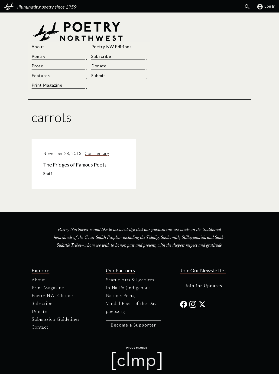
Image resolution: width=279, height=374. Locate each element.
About (149, 25)
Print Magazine (158, 64)
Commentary (97, 132)
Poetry (150, 35)
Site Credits (178, 366)
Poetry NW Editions (218, 25)
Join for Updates (203, 264)
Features (152, 54)
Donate (205, 45)
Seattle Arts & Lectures (130, 259)
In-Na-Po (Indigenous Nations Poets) (128, 271)
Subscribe (207, 35)
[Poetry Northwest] (78, 45)
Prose (149, 45)
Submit (204, 54)
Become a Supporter (133, 304)
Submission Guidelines (55, 298)
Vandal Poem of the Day (131, 283)
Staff (47, 152)
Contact (40, 306)
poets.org (115, 291)
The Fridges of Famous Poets (75, 144)
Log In (266, 6)
